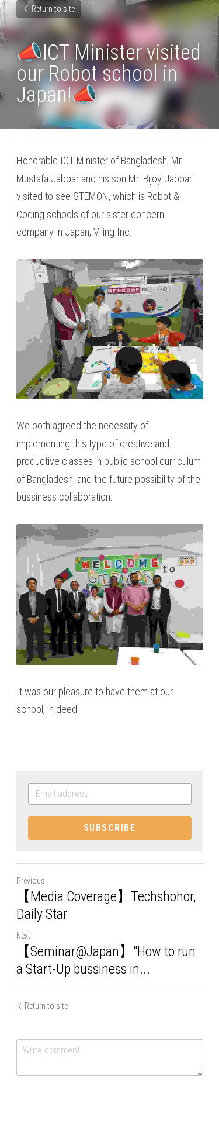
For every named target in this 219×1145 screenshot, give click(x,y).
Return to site (48, 8)
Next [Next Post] (23, 935)
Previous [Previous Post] (30, 880)
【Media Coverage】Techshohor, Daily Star (106, 905)
